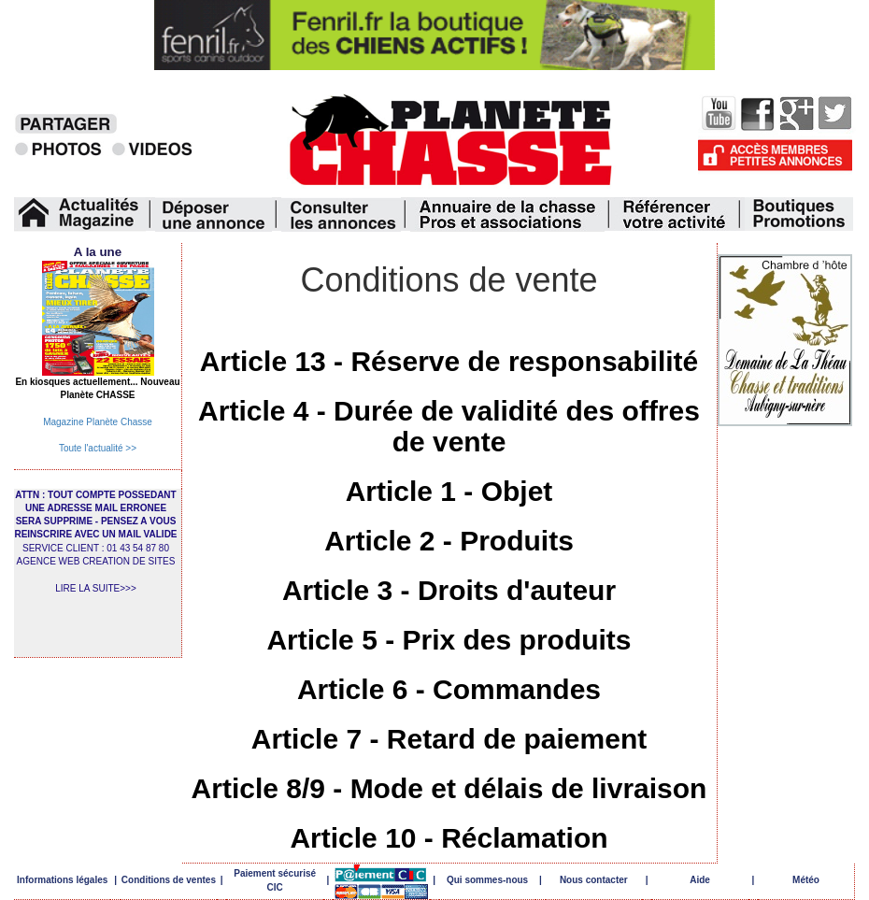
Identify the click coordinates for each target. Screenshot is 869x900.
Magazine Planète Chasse (97, 422)
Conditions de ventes (168, 880)
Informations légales (62, 880)
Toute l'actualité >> (97, 448)
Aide (700, 880)
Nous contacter (594, 880)
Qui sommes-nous (487, 880)
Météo (805, 880)
